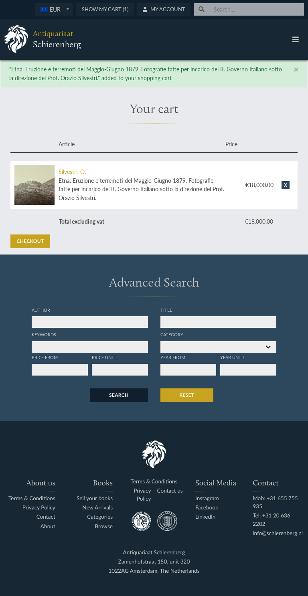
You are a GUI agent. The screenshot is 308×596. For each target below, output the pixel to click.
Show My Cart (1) (105, 9)
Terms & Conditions (31, 498)
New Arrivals (97, 507)
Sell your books (95, 498)
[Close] (296, 69)
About (48, 526)
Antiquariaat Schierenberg (154, 552)
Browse (104, 526)
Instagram (207, 498)
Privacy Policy (38, 507)
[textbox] (54, 9)
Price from (45, 357)
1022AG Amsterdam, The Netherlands (153, 571)
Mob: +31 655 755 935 (275, 502)
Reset (187, 395)
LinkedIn (205, 517)
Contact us (170, 491)
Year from (172, 357)
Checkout (30, 241)
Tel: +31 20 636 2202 (271, 519)
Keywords (44, 334)
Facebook (206, 507)
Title (166, 310)
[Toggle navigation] (295, 39)
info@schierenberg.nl (278, 533)
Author (41, 310)
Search (118, 395)
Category (171, 334)
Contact (45, 517)
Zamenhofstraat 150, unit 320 (154, 562)
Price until (105, 357)
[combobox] (54, 9)
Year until (232, 357)
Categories (100, 517)
